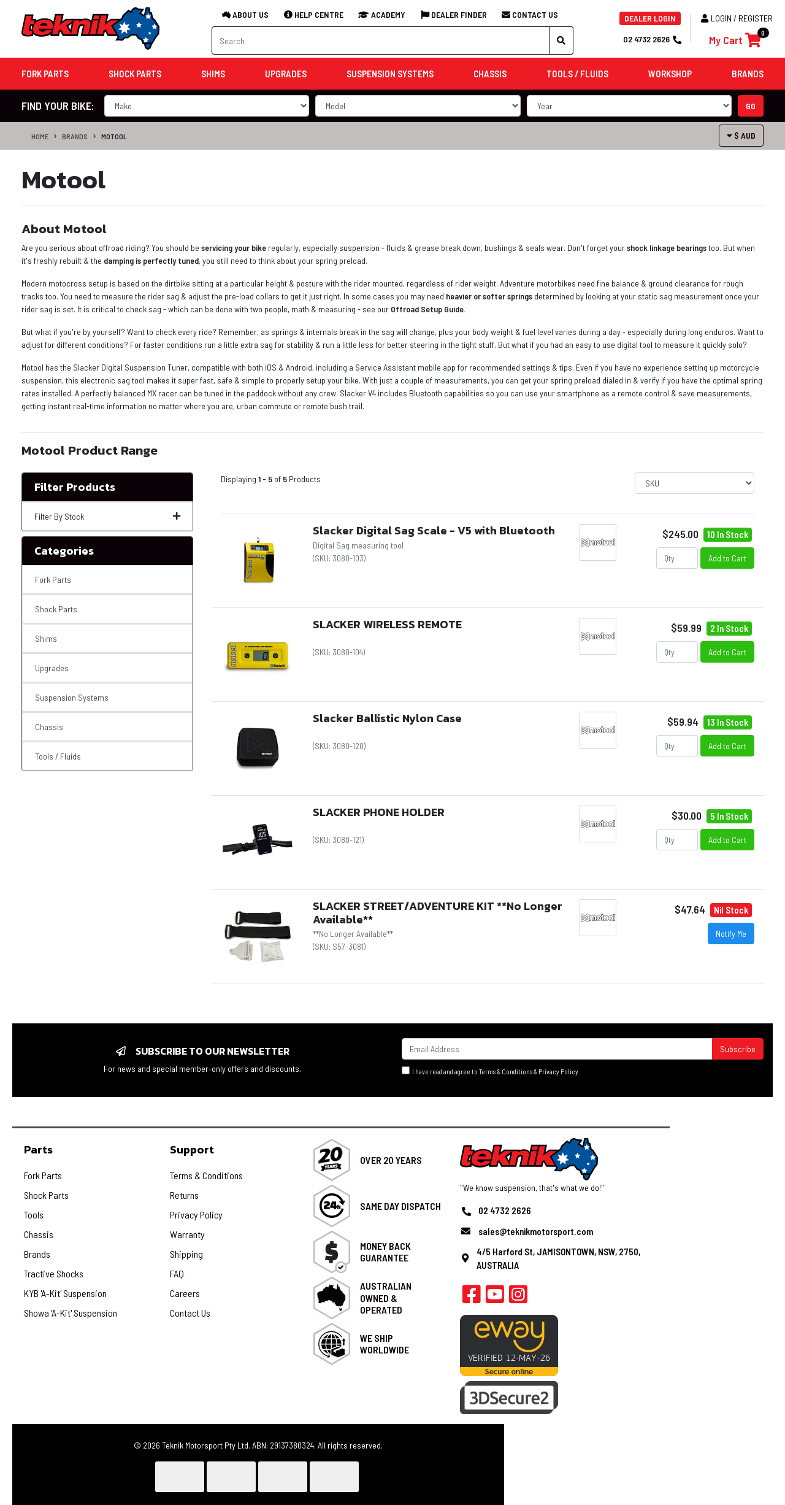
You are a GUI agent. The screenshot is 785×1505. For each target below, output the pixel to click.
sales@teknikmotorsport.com (535, 1231)
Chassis (49, 727)
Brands (75, 136)
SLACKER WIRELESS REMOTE (387, 624)
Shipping (186, 1254)
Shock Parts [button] (135, 73)
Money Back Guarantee (385, 1251)
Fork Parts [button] (45, 73)
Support (192, 1149)
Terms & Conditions (505, 1072)
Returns (184, 1195)
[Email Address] (557, 1049)
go (751, 106)
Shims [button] (213, 73)
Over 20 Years (391, 1160)
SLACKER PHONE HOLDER (379, 812)
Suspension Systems (72, 697)
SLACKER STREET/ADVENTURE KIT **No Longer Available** (437, 913)
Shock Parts (56, 609)
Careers (185, 1293)
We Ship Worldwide (384, 1343)
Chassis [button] (490, 73)
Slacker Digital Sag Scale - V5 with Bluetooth (434, 530)
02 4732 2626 (652, 39)
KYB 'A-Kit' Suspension (65, 1293)
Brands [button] (748, 73)
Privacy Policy (558, 1072)
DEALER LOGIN (650, 18)
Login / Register (737, 18)
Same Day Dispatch (400, 1206)
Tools (34, 1214)
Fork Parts (53, 579)
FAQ (177, 1273)
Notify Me (731, 933)
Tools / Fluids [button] (577, 73)
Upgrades (52, 668)
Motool (114, 136)
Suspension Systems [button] (390, 73)
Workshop (670, 73)
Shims (46, 638)
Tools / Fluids (58, 756)
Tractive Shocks (53, 1273)
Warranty (187, 1234)
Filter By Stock (107, 516)
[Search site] (561, 40)
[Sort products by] (694, 483)
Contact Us (190, 1312)
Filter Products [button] (74, 487)
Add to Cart (727, 558)
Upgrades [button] (286, 73)
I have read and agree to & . (491, 1071)
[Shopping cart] (735, 40)
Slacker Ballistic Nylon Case (387, 718)
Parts (38, 1149)
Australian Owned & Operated (386, 1297)
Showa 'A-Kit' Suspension (70, 1312)
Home (39, 136)
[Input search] (381, 40)
